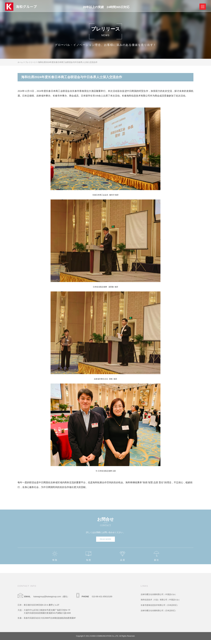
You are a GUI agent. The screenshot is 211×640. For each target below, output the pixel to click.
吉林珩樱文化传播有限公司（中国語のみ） (160, 594)
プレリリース (32, 62)
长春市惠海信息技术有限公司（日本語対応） (161, 605)
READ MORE (105, 539)
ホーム (21, 62)
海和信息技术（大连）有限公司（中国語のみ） (162, 599)
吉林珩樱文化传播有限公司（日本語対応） (160, 610)
